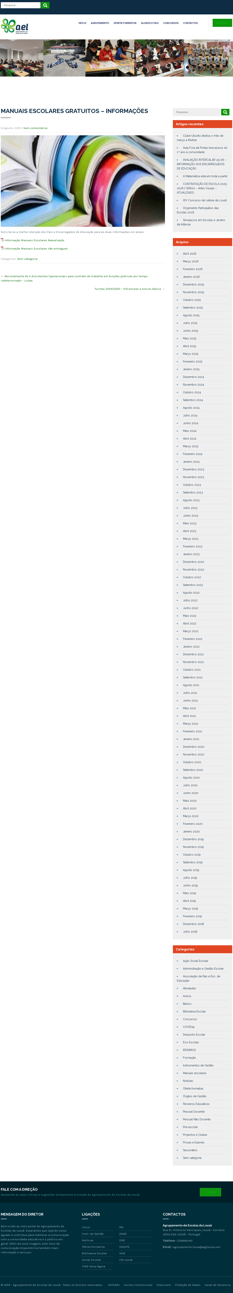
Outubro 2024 (192, 392)
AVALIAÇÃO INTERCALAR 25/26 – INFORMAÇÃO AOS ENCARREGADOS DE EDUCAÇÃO (201, 164)
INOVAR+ (114, 1285)
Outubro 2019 (192, 854)
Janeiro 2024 (191, 461)
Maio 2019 (189, 893)
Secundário (190, 1150)
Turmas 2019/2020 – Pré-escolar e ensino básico (130, 289)
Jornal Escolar (91, 1260)
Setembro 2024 (193, 400)
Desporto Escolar (194, 1034)
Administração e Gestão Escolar (203, 968)
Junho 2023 (190, 515)
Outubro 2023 (192, 484)
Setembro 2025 (193, 307)
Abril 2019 (189, 900)
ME (121, 1227)
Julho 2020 (190, 785)
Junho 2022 (190, 608)
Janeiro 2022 (191, 646)
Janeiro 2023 (191, 554)
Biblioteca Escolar (194, 1011)
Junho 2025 (190, 330)
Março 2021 (190, 723)
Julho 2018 (190, 931)
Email (210, 1192)
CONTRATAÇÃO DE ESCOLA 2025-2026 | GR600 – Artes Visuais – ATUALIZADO (202, 188)
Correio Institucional (138, 1285)
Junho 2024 (190, 423)
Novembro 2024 (193, 384)
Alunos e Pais (150, 23)
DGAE (123, 1234)
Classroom (163, 1285)
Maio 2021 (189, 708)
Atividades (189, 988)
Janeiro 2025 (191, 369)
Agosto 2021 (191, 685)
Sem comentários (35, 128)
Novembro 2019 (193, 847)
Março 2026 (191, 261)
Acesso (222, 23)
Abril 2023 (189, 531)
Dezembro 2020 (193, 746)
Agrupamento (100, 23)
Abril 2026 (189, 253)
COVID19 (188, 1026)
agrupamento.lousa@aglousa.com (196, 1247)
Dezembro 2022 (193, 561)
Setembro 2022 (193, 585)
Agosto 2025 (191, 315)
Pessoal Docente (194, 1111)
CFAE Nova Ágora (93, 1266)
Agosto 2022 (191, 592)
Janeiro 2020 (191, 831)
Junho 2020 (190, 793)
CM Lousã (125, 1260)
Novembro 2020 (193, 754)
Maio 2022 (189, 615)
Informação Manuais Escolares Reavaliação (34, 240)
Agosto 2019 (191, 870)
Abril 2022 (189, 623)
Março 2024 (190, 446)
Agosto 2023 (191, 500)
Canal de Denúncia (217, 1285)
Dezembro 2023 (193, 469)
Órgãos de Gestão (194, 1096)
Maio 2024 (189, 430)
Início (82, 23)
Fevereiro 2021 (192, 731)
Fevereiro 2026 (193, 269)
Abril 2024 (189, 438)
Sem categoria (27, 259)
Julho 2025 (190, 323)
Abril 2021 (189, 716)
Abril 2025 (189, 346)
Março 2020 (191, 816)
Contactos (190, 23)
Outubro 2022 (192, 577)
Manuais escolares (194, 1073)
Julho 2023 (190, 507)
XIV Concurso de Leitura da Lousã (205, 200)
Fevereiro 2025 (192, 361)
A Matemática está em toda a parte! (205, 176)
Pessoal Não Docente (196, 1119)
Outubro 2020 (192, 762)
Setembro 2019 (193, 862)
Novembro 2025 (193, 292)
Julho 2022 (190, 600)
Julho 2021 (190, 692)
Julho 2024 (190, 415)
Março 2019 (190, 908)
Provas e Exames (194, 1142)
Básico (187, 1003)
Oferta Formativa (125, 23)
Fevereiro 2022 (192, 638)
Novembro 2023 (193, 477)
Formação (189, 1057)
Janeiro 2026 (191, 276)
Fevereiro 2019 (192, 916)
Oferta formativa (193, 1088)
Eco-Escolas (191, 1042)
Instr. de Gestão (93, 1234)
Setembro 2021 (193, 677)
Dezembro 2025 (193, 284)
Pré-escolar (190, 1127)
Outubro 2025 (192, 299)
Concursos (171, 23)
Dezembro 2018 (193, 924)
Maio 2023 (189, 523)
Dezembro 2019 (193, 839)
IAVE (122, 1253)
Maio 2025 (189, 338)
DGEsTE (124, 1247)
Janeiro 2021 (191, 739)
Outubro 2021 (192, 669)
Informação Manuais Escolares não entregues (36, 248)
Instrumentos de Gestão (198, 1065)
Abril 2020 (189, 808)
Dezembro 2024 (193, 377)
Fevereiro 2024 (192, 454)
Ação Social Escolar (195, 960)
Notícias (188, 1080)
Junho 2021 (190, 700)
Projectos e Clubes (195, 1134)
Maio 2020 (190, 800)
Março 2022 (190, 631)
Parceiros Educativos (196, 1104)
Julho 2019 (190, 877)
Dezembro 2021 (193, 654)
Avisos (187, 996)
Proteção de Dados (188, 1285)
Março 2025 (190, 353)
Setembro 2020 (193, 769)
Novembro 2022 (193, 569)
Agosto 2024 (191, 407)
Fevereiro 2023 (192, 546)
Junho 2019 (190, 885)
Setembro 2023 (193, 492)
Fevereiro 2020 (193, 823)
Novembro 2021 (193, 662)
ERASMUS (189, 1050)
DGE (122, 1240)
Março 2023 (190, 538)
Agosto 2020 (191, 777)
